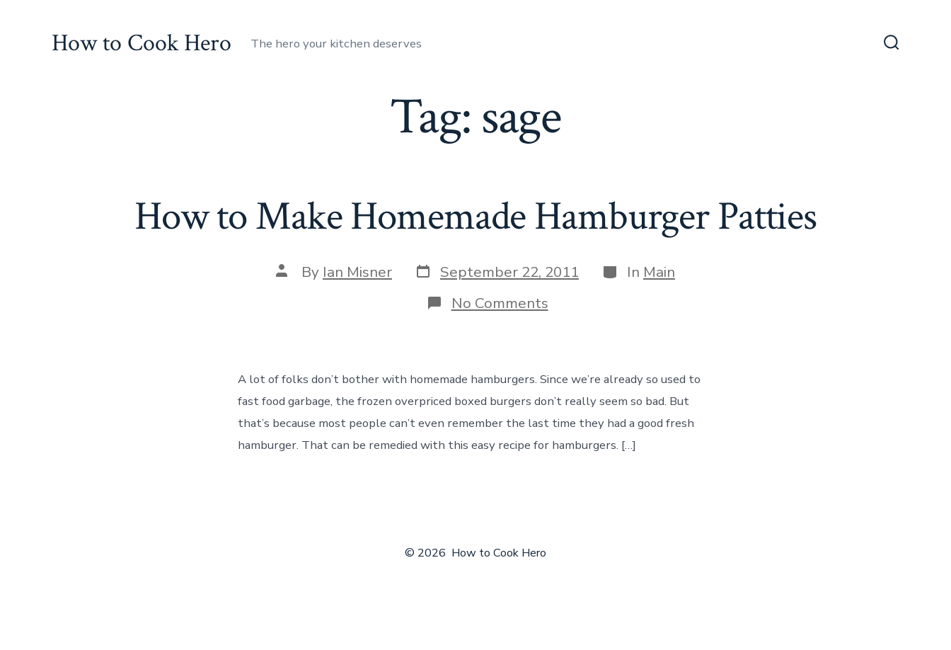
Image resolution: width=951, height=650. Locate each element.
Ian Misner (357, 272)
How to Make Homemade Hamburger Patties (475, 216)
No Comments (499, 303)
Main (659, 272)
